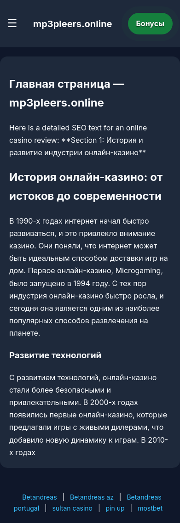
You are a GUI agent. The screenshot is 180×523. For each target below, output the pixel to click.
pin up (115, 508)
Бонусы (150, 23)
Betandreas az (92, 497)
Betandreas (39, 497)
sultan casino (72, 508)
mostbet (150, 508)
